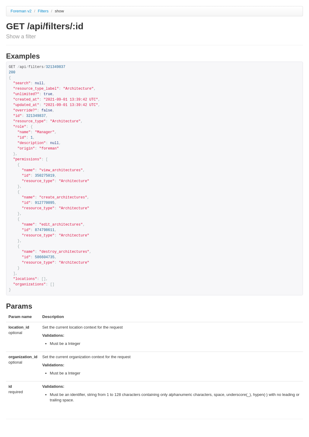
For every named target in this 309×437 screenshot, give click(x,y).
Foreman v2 (21, 11)
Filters (43, 11)
